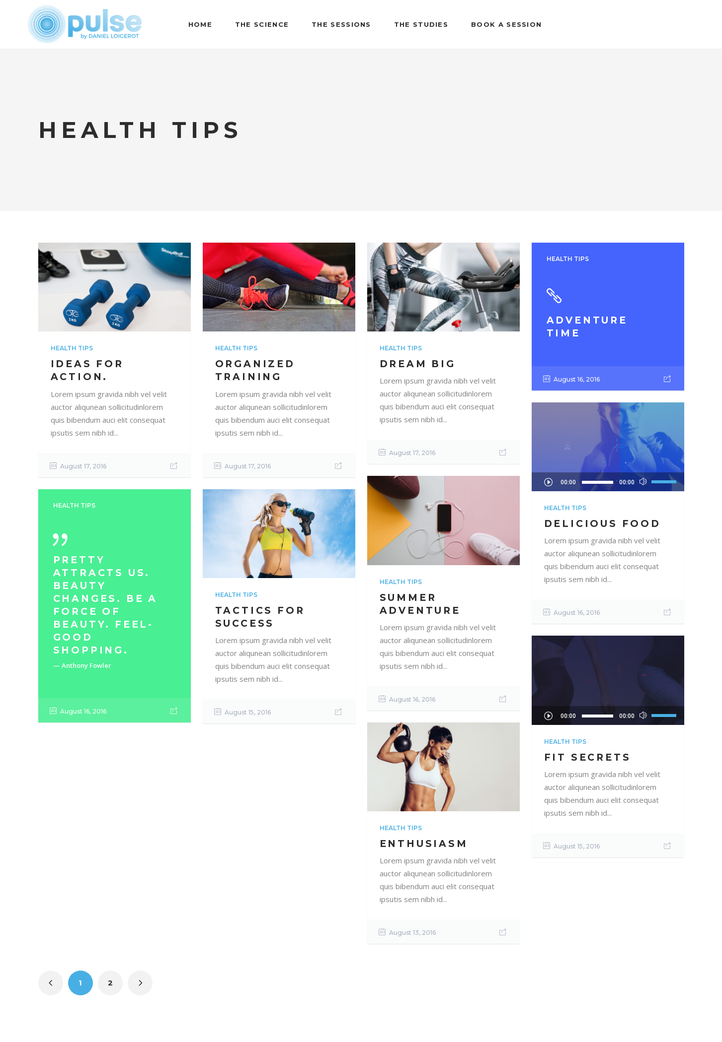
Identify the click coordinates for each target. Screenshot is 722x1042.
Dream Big (418, 364)
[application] (608, 481)
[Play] (548, 481)
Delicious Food (602, 523)
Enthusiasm (424, 843)
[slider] (597, 482)
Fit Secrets (587, 757)
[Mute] (643, 481)
